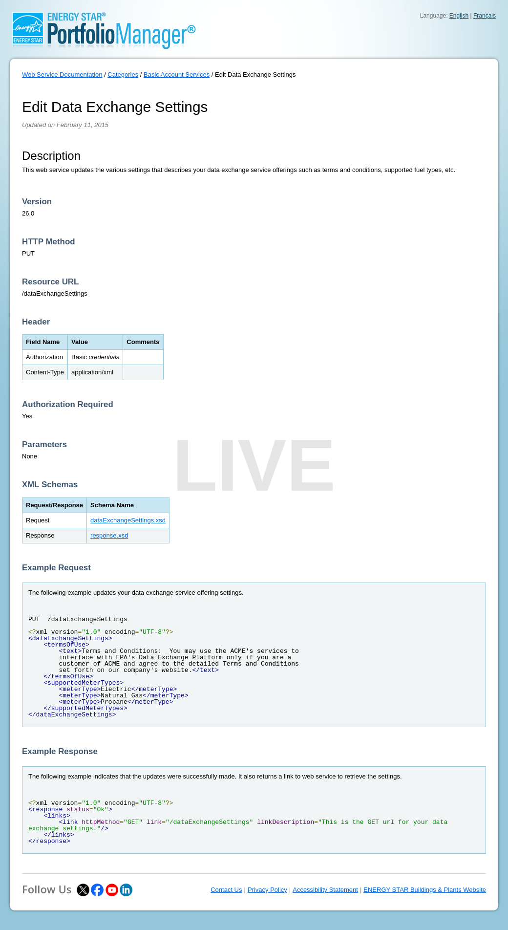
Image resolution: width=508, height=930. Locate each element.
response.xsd (109, 535)
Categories (122, 74)
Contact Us (226, 889)
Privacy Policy (267, 889)
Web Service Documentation (62, 74)
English (458, 15)
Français (484, 15)
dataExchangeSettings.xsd (128, 520)
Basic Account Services (177, 74)
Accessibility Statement (325, 889)
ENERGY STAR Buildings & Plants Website (424, 889)
